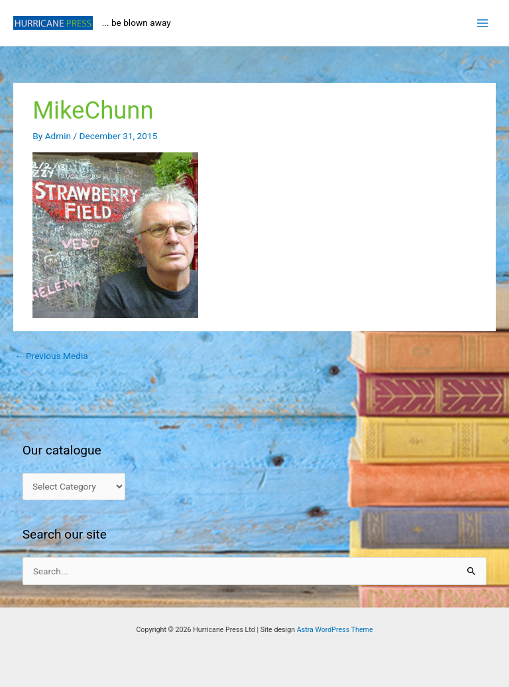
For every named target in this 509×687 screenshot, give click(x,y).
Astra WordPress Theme (335, 629)
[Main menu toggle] (482, 22)
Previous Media (51, 355)
